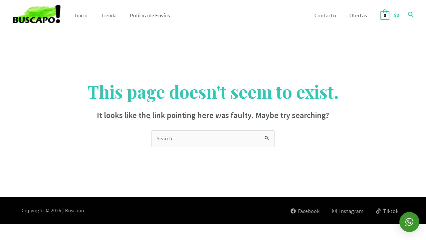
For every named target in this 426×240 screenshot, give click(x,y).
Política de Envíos (150, 15)
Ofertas (359, 15)
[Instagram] (347, 211)
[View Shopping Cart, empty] (390, 15)
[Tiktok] (386, 211)
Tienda (108, 15)
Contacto (329, 15)
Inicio (81, 15)
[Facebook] (304, 211)
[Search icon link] (411, 15)
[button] (409, 222)
